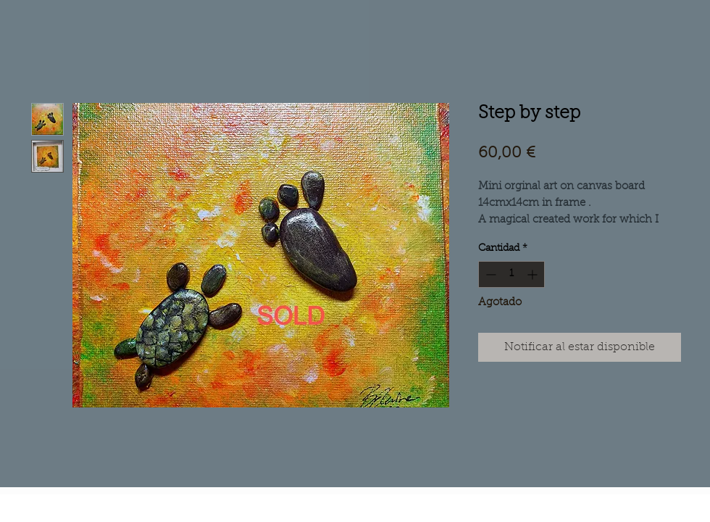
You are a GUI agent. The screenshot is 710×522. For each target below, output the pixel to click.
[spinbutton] (511, 274)
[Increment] (534, 274)
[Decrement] (489, 274)
